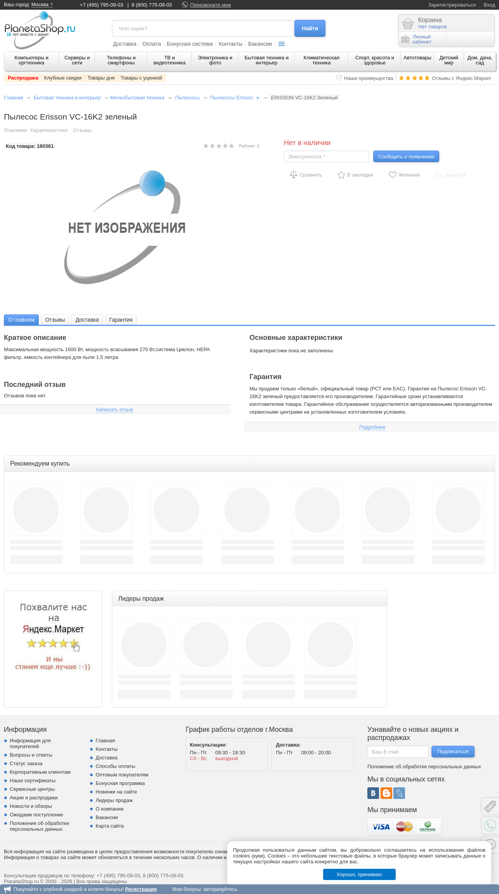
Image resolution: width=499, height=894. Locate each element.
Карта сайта (109, 826)
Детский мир (449, 60)
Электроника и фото (215, 60)
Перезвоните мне (210, 5)
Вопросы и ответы (31, 755)
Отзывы (82, 130)
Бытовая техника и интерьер (267, 60)
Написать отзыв (114, 409)
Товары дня (101, 78)
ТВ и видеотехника (169, 60)
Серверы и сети (77, 60)
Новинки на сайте (116, 792)
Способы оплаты (115, 766)
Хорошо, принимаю (359, 874)
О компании (109, 809)
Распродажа (23, 78)
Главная (13, 97)
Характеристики (48, 130)
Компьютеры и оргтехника (31, 60)
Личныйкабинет (416, 39)
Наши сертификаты (33, 780)
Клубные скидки (63, 78)
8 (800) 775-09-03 (152, 5)
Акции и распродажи (34, 797)
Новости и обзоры (31, 806)
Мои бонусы (186, 889)
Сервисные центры (32, 789)
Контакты (230, 44)
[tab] (21, 319)
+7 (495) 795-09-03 (101, 5)
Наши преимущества (368, 78)
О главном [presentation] (21, 320)
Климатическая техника (321, 60)
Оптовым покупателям (122, 775)
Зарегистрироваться (452, 5)
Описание (15, 130)
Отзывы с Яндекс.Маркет (461, 78)
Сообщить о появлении (406, 156)
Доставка (124, 44)
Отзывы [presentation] (55, 320)
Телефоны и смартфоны (121, 60)
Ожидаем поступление (36, 815)
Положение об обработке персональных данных (39, 826)
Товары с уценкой (141, 78)
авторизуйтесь (220, 889)
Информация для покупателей (30, 743)
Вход (489, 5)
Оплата (151, 44)
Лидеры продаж (114, 800)
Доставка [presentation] (87, 320)
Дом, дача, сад (480, 60)
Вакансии (260, 44)
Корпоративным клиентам (40, 772)
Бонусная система (190, 44)
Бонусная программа (120, 783)
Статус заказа (26, 763)
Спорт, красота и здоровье (374, 60)
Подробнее (372, 427)
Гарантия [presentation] (121, 320)
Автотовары (417, 58)
